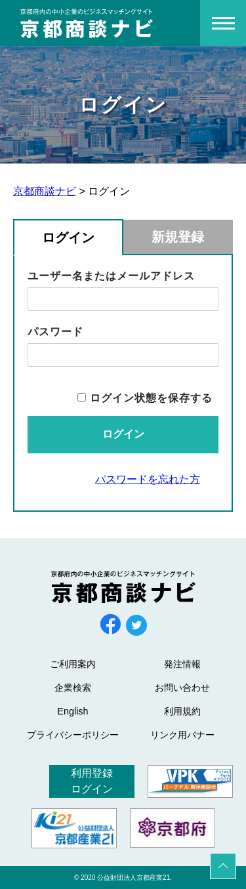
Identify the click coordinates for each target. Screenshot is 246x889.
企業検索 (72, 687)
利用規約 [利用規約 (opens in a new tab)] (182, 711)
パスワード (55, 331)
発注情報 (182, 664)
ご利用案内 (73, 664)
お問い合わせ (182, 687)
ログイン (68, 237)
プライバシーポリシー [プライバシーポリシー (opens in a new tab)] (73, 735)
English (72, 711)
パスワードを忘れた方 (147, 479)
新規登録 (178, 237)
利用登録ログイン (92, 781)
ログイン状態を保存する (151, 397)
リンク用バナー (182, 735)
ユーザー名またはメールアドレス (111, 275)
